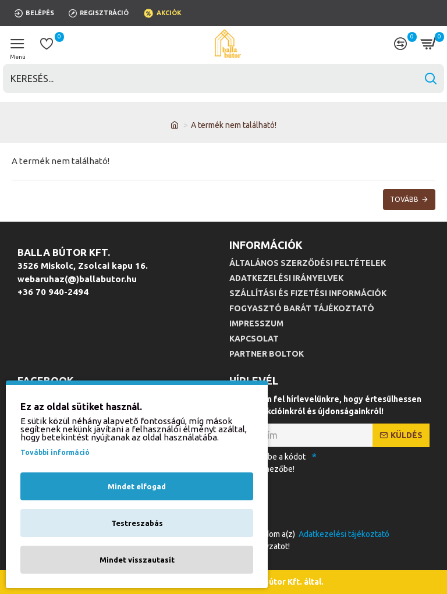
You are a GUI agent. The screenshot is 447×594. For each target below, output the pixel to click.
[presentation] (310, 499)
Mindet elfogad (137, 486)
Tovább (404, 199)
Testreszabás (137, 523)
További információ (55, 452)
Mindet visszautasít (137, 560)
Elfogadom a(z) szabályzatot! (310, 539)
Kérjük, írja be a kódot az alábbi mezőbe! (267, 463)
